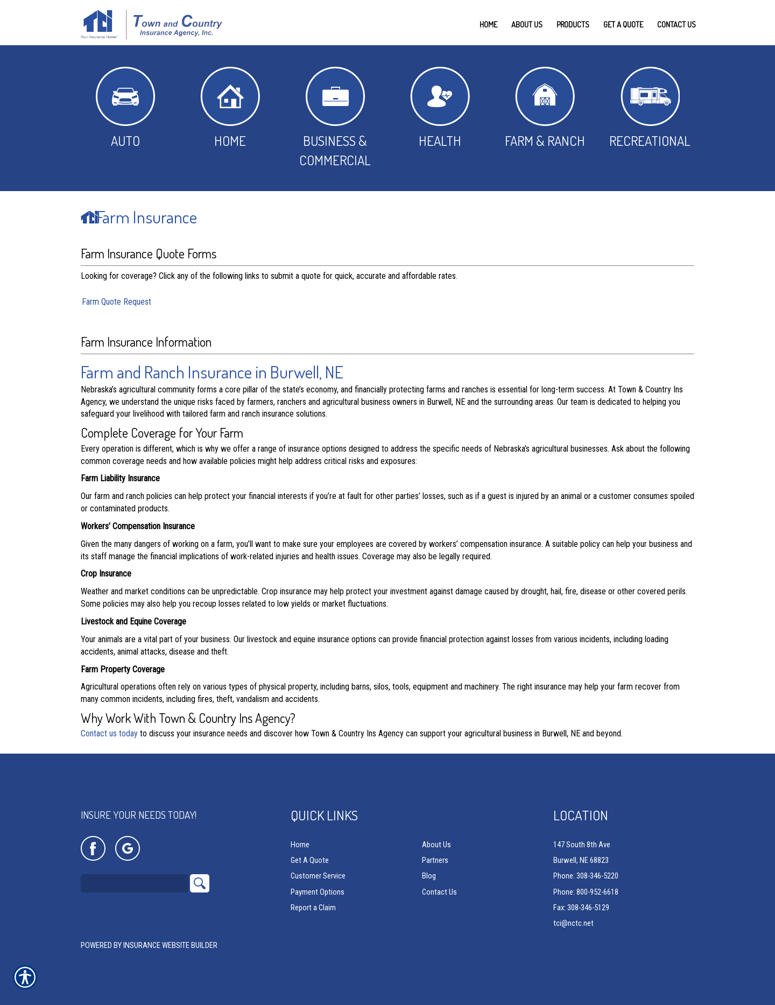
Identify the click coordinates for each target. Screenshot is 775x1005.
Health (440, 108)
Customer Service (318, 876)
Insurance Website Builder (170, 946)
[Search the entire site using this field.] (134, 884)
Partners (435, 861)
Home (230, 108)
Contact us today (109, 733)
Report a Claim (313, 908)
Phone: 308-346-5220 (585, 876)
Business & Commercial (335, 117)
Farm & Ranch (545, 108)
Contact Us (439, 892)
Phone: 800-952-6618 (585, 892)
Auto (125, 108)
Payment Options (317, 892)
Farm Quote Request (116, 302)
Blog (429, 876)
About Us (436, 845)
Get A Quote (310, 861)
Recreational (650, 108)
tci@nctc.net (573, 924)
